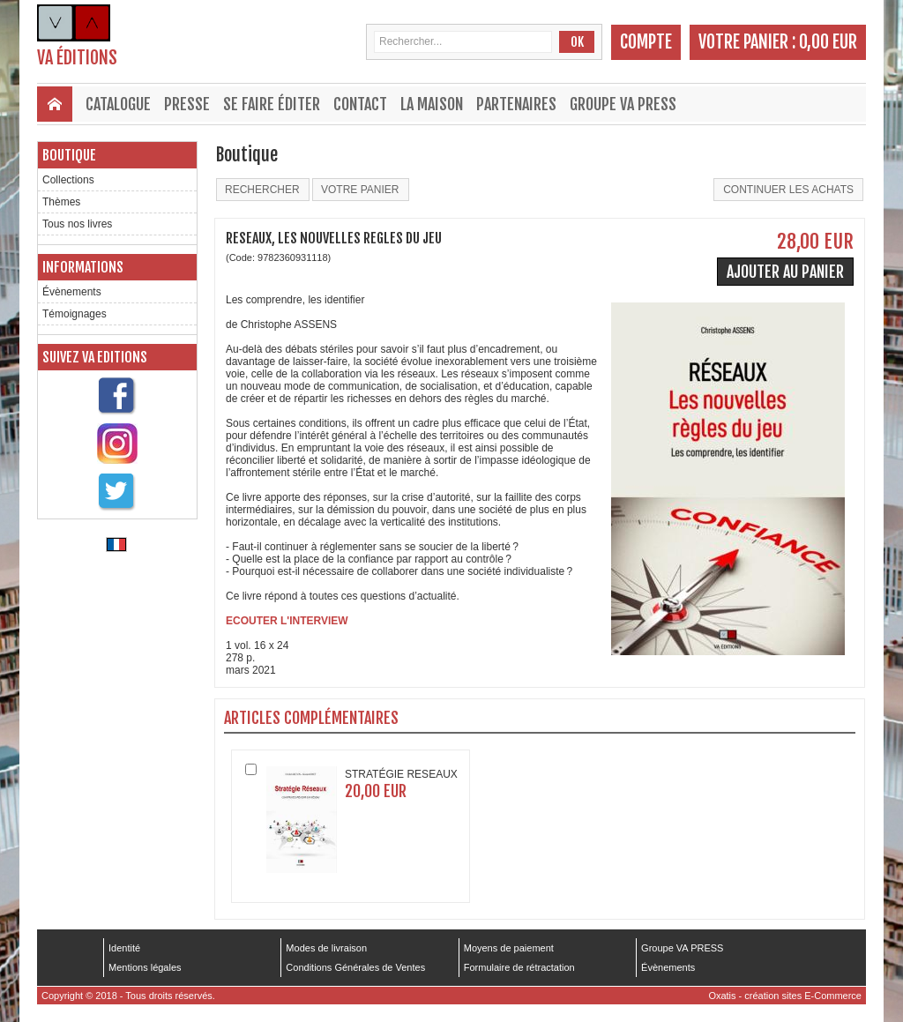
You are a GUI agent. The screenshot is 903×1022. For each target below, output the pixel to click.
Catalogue (118, 104)
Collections (68, 180)
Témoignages (74, 314)
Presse (187, 104)
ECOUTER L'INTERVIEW (287, 621)
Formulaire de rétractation (519, 967)
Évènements (71, 292)
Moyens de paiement (509, 948)
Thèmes (61, 202)
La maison (431, 104)
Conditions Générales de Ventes (355, 967)
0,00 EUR (828, 42)
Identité (124, 948)
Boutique (69, 155)
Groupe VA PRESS (623, 104)
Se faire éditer (271, 104)
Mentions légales (145, 967)
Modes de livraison (326, 948)
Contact (360, 104)
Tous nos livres (77, 224)
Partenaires (516, 104)
